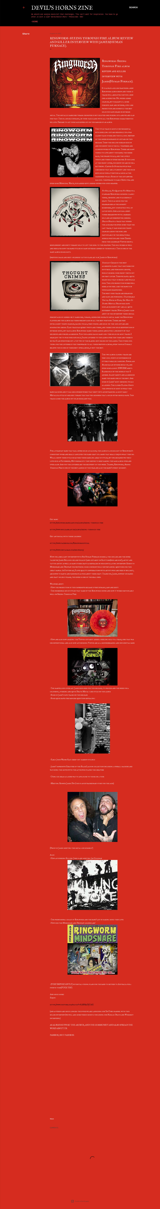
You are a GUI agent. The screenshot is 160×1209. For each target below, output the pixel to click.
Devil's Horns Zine (62, 8)
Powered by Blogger (80, 1201)
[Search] (133, 8)
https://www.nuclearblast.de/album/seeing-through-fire (75, 529)
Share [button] (26, 34)
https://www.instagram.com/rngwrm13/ (67, 550)
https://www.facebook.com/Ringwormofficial (69, 543)
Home (35, 21)
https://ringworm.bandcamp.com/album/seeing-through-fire (76, 523)
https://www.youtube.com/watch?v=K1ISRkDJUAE (72, 1004)
